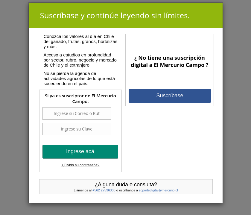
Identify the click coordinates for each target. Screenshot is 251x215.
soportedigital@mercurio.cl (158, 190)
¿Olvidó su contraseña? (81, 165)
